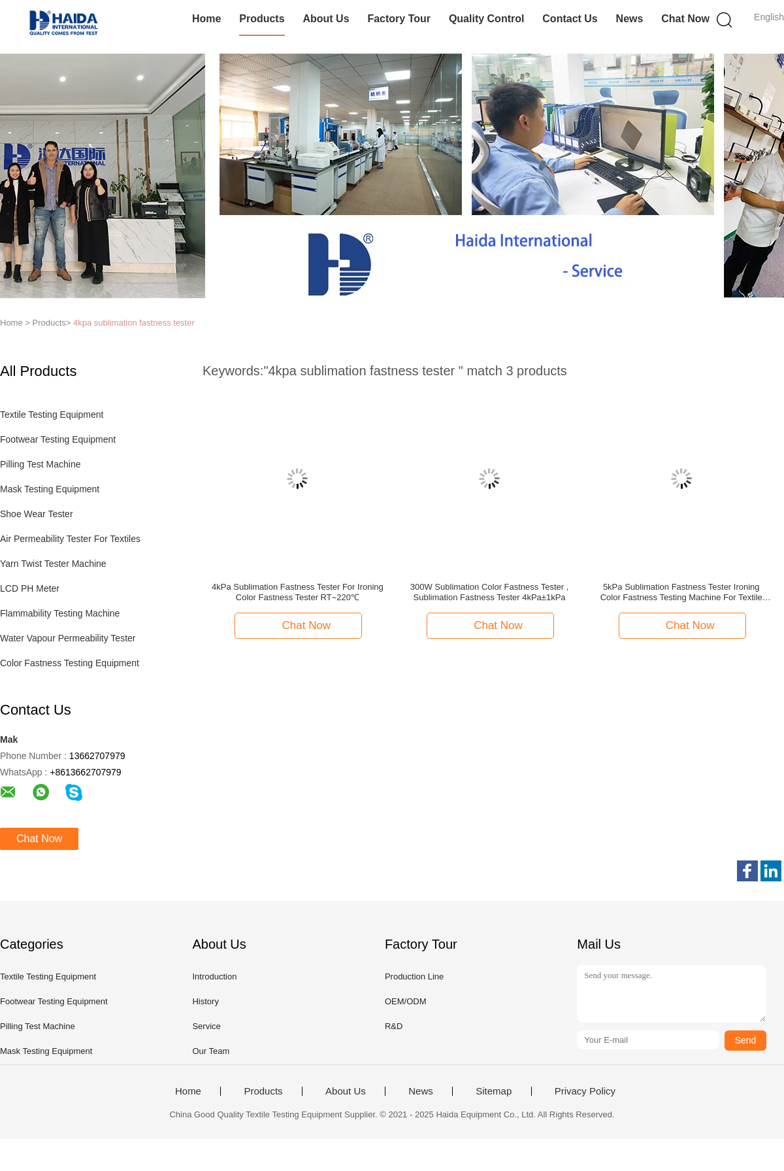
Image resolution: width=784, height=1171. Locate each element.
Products (261, 18)
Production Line (414, 976)
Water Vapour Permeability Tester (68, 638)
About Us (325, 18)
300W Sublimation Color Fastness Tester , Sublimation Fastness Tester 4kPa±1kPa (489, 592)
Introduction (214, 976)
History (205, 1001)
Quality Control (487, 18)
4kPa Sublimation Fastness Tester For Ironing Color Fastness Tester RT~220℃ (298, 592)
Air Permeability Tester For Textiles (70, 539)
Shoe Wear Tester (36, 514)
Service (206, 1026)
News (630, 18)
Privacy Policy (585, 1091)
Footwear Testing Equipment (58, 439)
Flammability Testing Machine (60, 613)
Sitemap (494, 1091)
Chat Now (685, 18)
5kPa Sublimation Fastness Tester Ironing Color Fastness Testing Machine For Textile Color (681, 592)
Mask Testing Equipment (49, 489)
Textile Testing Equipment (52, 414)
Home (206, 18)
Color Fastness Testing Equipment (69, 663)
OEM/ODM (406, 1001)
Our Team (210, 1051)
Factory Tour (399, 18)
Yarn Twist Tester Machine (53, 563)
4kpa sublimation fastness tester (134, 323)
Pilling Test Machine (40, 464)
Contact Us (569, 18)
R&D (393, 1026)
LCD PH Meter (29, 588)
